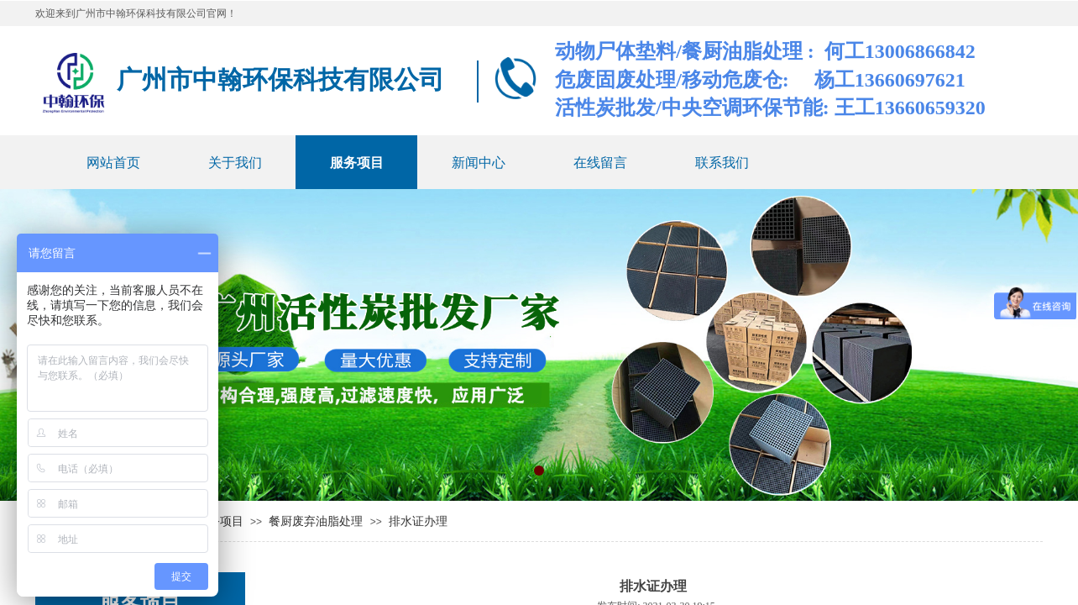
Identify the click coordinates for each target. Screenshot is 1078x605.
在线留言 (600, 162)
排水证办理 (418, 521)
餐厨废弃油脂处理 (316, 521)
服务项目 (357, 162)
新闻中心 (478, 162)
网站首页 (113, 162)
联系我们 (722, 162)
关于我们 (235, 162)
